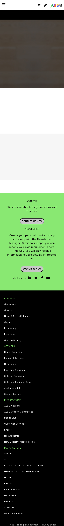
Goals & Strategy (13, 340)
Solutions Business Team (18, 382)
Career (8, 310)
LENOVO (9, 483)
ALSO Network (12, 406)
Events (8, 430)
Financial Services (14, 358)
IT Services (10, 364)
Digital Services (13, 352)
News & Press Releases (17, 316)
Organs (8, 322)
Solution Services (14, 376)
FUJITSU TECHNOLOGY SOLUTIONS (23, 465)
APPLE (7, 453)
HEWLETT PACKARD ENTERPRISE (21, 471)
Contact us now (32, 221)
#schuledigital (12, 388)
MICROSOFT (11, 495)
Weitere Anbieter (13, 513)
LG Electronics (12, 489)
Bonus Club (10, 418)
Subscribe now (32, 268)
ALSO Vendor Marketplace (18, 412)
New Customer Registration (19, 442)
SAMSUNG (10, 507)
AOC (6, 459)
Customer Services (15, 424)
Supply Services (13, 394)
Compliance (10, 304)
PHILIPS (8, 501)
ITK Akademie (11, 436)
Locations (9, 334)
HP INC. (8, 477)
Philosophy (10, 328)
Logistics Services (14, 370)
